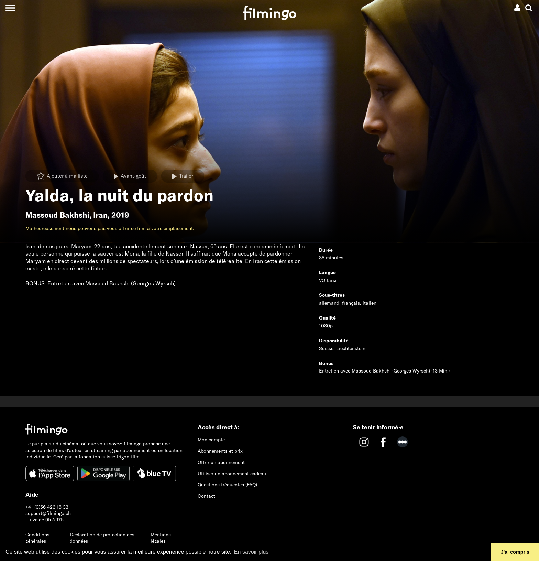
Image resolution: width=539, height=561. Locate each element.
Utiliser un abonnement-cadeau (232, 474)
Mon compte (211, 439)
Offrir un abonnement (221, 462)
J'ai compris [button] (515, 552)
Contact (206, 496)
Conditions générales (37, 537)
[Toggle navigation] (10, 7)
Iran (100, 215)
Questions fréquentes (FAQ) (227, 485)
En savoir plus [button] (251, 552)
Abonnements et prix (220, 451)
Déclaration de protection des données (102, 537)
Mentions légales (161, 537)
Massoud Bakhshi (57, 215)
